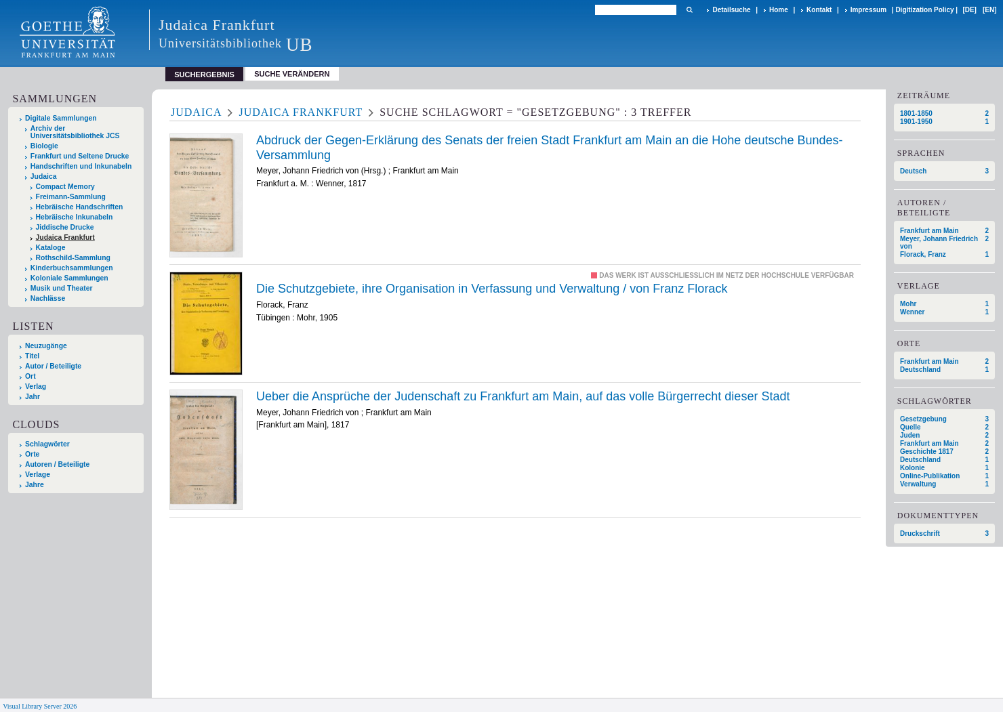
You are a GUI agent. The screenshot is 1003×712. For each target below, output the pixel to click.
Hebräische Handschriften (79, 207)
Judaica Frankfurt (65, 237)
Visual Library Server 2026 (40, 706)
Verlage (37, 474)
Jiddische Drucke (65, 227)
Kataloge (51, 247)
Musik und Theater (61, 288)
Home (778, 10)
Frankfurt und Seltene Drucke (79, 156)
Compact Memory (65, 186)
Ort (30, 376)
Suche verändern (291, 74)
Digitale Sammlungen (61, 118)
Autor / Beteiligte (53, 366)
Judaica (43, 176)
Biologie (44, 146)
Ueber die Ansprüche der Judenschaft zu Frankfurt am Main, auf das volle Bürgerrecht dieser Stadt (523, 396)
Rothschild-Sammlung (73, 257)
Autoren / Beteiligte (57, 464)
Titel (32, 356)
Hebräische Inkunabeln (74, 217)
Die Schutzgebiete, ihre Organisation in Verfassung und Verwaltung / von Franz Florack (491, 288)
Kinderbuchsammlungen (71, 268)
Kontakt (819, 10)
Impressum (868, 10)
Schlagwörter (47, 444)
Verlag (35, 386)
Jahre (34, 484)
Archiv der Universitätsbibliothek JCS (75, 132)
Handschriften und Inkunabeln (81, 166)
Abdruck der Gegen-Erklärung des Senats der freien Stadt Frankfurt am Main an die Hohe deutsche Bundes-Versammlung (549, 147)
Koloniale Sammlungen (69, 278)
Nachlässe (47, 298)
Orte (32, 454)
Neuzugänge (46, 346)
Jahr (32, 396)
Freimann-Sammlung (71, 197)
